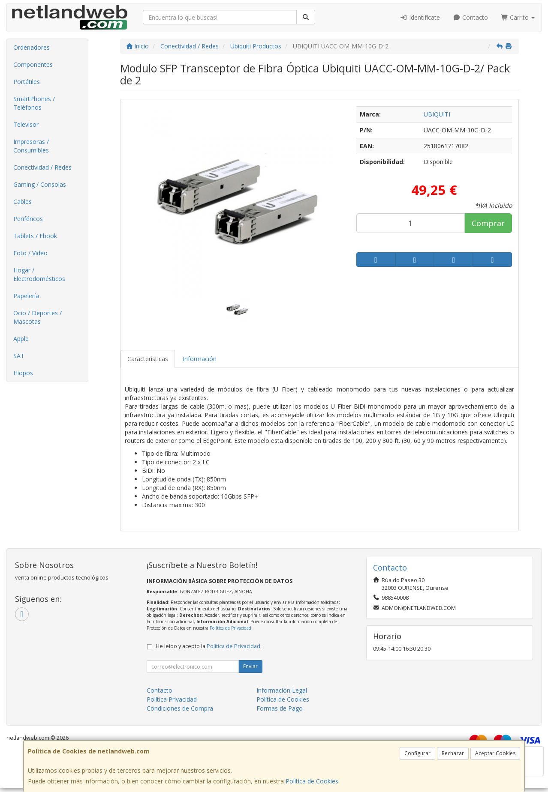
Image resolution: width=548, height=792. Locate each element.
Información (200, 359)
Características (147, 359)
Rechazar (453, 753)
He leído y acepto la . (209, 646)
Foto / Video (30, 253)
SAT (18, 356)
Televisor (26, 124)
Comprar (488, 223)
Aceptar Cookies (495, 753)
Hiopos (23, 373)
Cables (22, 201)
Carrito (518, 17)
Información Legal (281, 690)
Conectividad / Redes (42, 167)
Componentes (33, 64)
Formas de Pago (279, 708)
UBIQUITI (437, 114)
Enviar (250, 666)
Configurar (417, 753)
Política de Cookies (312, 781)
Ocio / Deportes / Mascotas (37, 317)
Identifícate (420, 17)
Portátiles (26, 82)
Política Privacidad (172, 699)
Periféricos (28, 219)
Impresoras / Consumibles (31, 145)
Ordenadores (31, 47)
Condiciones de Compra (180, 708)
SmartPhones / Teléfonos (34, 103)
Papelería (26, 296)
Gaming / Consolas (39, 184)
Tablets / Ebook (35, 236)
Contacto (470, 17)
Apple (21, 339)
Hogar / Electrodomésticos (39, 274)
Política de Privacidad (230, 628)
